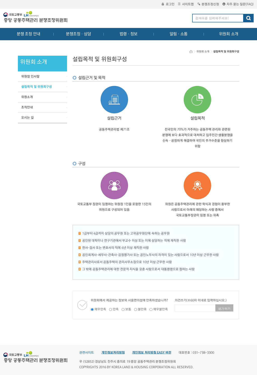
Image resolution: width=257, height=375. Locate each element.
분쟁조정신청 (208, 4)
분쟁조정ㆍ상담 (78, 34)
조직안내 (27, 107)
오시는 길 (27, 117)
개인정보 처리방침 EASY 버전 (151, 352)
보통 (128, 309)
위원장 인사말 (30, 76)
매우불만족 (160, 309)
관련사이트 (86, 352)
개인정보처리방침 (113, 352)
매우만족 (100, 309)
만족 (116, 309)
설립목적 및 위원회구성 (36, 87)
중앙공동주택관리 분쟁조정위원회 (35, 17)
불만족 (142, 309)
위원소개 (27, 97)
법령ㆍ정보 (128, 34)
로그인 (168, 4)
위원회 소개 (228, 34)
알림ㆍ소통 (178, 34)
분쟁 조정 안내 (28, 34)
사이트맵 (186, 4)
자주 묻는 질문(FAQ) (238, 4)
